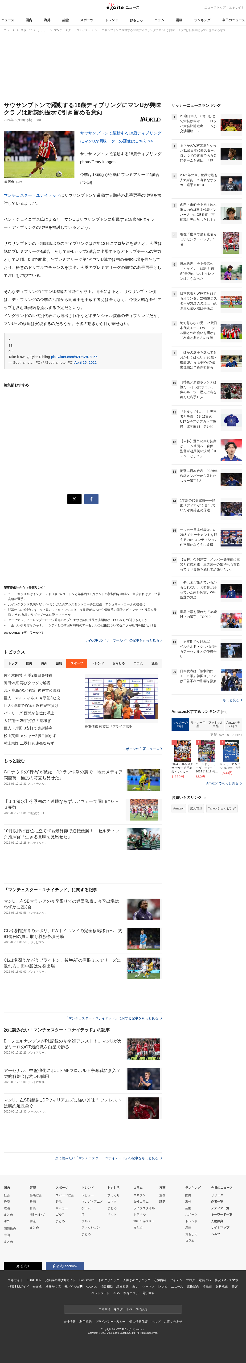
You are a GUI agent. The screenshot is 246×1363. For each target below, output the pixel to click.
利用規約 (85, 1321)
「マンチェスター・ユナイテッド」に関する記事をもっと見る (113, 1018)
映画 (33, 1201)
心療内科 (160, 1280)
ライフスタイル (144, 1208)
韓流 (33, 1221)
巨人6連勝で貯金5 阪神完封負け (31, 706)
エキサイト (236, 7)
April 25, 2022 (85, 362)
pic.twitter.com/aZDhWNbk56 (74, 357)
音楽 (33, 1208)
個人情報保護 (138, 1321)
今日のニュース (233, 20)
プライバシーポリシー (110, 1321)
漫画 (179, 20)
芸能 (65, 20)
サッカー (62, 1208)
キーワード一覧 (221, 1214)
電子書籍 (149, 1293)
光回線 (37, 1286)
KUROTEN (34, 1280)
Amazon (178, 808)
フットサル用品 (215, 724)
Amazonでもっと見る (222, 783)
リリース (217, 1195)
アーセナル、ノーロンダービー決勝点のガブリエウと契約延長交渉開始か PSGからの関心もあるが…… (81, 620)
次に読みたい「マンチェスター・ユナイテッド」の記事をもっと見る (108, 1158)
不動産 (207, 1286)
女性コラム (141, 1201)
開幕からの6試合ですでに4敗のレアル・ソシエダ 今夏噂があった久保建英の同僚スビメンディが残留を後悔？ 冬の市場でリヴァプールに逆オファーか (82, 612)
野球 (59, 1201)
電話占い (205, 1280)
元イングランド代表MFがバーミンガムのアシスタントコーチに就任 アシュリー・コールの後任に (76, 604)
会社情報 (70, 1321)
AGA (116, 1293)
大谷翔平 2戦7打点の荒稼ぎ (27, 721)
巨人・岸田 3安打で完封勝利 (28, 728)
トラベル (139, 1214)
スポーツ (86, 20)
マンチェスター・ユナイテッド (32, 195)
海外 (47, 20)
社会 (7, 1195)
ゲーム (86, 1208)
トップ (12, 663)
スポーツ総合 (65, 1195)
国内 (29, 20)
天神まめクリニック (136, 1280)
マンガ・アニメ (92, 1201)
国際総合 (10, 1228)
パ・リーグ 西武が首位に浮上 (29, 713)
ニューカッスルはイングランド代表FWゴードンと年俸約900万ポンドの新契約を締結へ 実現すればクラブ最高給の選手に (84, 596)
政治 (7, 1208)
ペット (112, 1214)
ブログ (190, 1280)
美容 (235, 1286)
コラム (159, 20)
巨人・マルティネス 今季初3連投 (32, 698)
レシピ (162, 1286)
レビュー (88, 1195)
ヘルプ (215, 1234)
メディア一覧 (220, 1208)
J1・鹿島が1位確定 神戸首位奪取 (32, 690)
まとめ (8, 1214)
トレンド (111, 20)
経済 (7, 1201)
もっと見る (232, 700)
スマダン (139, 1195)
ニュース (7, 20)
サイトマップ (220, 1227)
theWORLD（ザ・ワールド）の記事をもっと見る (124, 640)
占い (135, 1286)
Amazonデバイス (233, 724)
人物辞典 (217, 1221)
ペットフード (100, 1293)
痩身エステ (131, 1293)
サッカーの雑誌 (180, 724)
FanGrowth (86, 1280)
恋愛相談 (122, 1286)
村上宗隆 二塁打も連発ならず (29, 743)
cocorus (91, 1286)
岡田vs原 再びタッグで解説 (27, 683)
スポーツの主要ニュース (142, 748)
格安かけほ (53, 1286)
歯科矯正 (222, 1286)
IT (83, 1214)
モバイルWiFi (73, 1286)
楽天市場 (196, 808)
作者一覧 (217, 1201)
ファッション (91, 1227)
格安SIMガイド (18, 1286)
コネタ (112, 1201)
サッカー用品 (198, 724)
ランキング (202, 20)
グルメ (86, 1221)
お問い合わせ (173, 1321)
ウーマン (148, 1286)
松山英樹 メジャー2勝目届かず (30, 736)
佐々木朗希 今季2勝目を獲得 (28, 675)
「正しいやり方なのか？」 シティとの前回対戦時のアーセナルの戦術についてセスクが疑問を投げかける (82, 625)
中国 (7, 1235)
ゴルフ (60, 1214)
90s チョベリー (144, 1221)
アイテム (176, 1280)
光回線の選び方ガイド (60, 1280)
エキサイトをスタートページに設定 (123, 1309)
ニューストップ (215, 7)
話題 (162, 1201)
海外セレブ (37, 1214)
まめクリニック (108, 1280)
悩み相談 (107, 1286)
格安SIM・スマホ (226, 1280)
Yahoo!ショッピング (222, 808)
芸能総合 (36, 1195)
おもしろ (136, 20)
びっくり (113, 1195)
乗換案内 (193, 1286)
